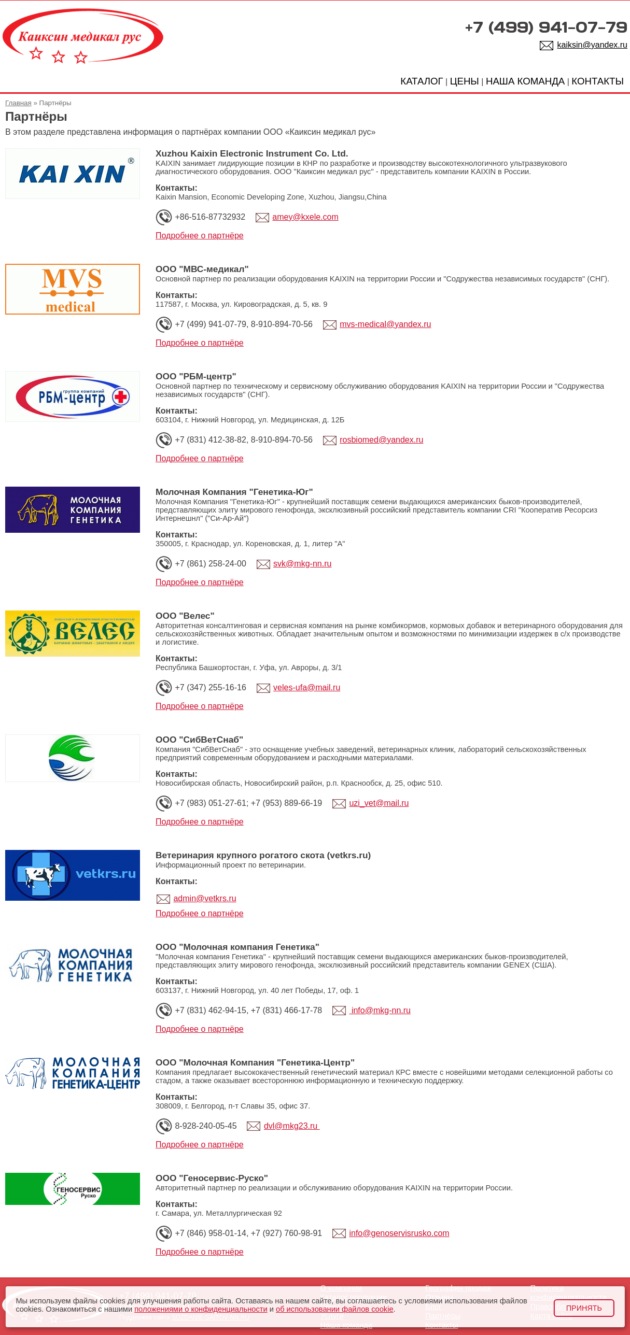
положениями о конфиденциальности (200, 1309)
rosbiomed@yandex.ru (381, 439)
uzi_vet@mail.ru (379, 803)
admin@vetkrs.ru (204, 898)
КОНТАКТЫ (597, 81)
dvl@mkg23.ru (292, 1125)
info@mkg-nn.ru (380, 1010)
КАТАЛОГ (421, 81)
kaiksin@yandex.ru (592, 44)
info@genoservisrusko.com (399, 1233)
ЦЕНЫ (464, 81)
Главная (18, 103)
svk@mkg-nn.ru (302, 563)
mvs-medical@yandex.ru (385, 324)
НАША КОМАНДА (525, 81)
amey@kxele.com (305, 216)
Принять (584, 1308)
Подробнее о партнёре (200, 235)
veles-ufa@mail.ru (306, 687)
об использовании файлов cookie (335, 1309)
